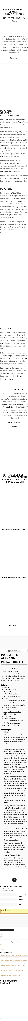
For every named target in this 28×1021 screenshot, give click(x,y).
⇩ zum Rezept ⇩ (14, 58)
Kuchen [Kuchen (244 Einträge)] (9, 967)
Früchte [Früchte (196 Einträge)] (16, 962)
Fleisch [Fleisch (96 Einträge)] (7, 960)
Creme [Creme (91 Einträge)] (9, 957)
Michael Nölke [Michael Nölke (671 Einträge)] (4, 970)
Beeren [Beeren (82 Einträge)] (8, 955)
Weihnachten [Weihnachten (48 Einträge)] (16, 978)
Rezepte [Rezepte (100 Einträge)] (14, 972)
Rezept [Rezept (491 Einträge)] (9, 972)
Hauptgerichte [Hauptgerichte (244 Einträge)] (21, 965)
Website (20, 904)
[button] (4, 935)
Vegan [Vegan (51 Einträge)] (19, 975)
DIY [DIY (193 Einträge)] (18, 957)
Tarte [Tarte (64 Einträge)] (23, 972)
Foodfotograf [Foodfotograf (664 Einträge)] (24, 960)
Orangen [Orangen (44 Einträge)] (21, 970)
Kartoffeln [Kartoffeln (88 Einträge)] (3, 967)
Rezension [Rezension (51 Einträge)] (3, 972)
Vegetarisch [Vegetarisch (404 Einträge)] (3, 978)
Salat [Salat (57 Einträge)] (19, 972)
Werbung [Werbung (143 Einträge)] (23, 978)
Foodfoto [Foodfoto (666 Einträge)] (17, 960)
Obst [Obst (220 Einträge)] (16, 970)
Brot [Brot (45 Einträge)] (12, 955)
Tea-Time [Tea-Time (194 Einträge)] (3, 975)
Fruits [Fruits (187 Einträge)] (10, 962)
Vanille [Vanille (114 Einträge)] (15, 975)
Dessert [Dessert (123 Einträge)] (14, 957)
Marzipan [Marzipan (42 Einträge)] (20, 967)
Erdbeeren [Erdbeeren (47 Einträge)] (24, 957)
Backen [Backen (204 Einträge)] (3, 955)
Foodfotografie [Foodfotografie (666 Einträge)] (4, 962)
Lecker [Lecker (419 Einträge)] (14, 967)
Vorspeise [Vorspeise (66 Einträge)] (10, 978)
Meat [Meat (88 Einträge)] (25, 967)
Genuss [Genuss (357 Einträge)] (14, 965)
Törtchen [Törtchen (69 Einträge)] (9, 975)
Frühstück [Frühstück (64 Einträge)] (21, 962)
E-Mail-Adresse (21, 899)
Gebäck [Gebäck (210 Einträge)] (3, 965)
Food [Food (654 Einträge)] (12, 960)
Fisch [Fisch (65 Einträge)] (2, 960)
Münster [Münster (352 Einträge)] (11, 970)
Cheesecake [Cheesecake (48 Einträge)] (24, 955)
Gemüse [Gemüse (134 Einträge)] (8, 965)
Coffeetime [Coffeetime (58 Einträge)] (3, 957)
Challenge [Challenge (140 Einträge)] (18, 955)
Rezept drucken (14, 651)
